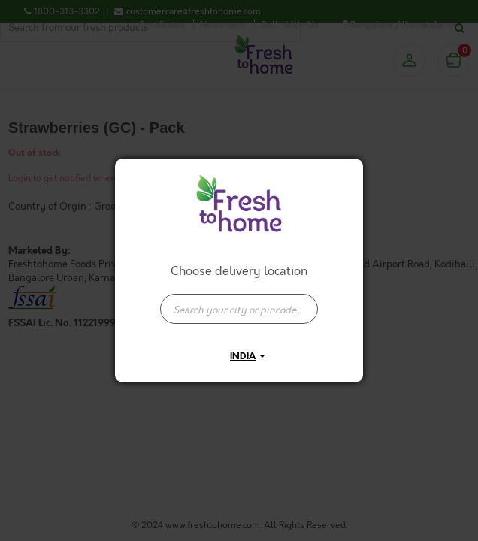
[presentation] (239, 309)
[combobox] (239, 301)
